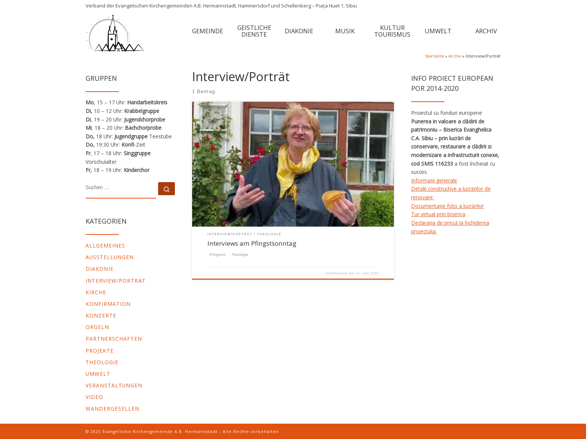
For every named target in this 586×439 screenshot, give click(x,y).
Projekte (100, 350)
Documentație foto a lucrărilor (447, 205)
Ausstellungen (110, 257)
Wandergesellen (112, 408)
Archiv (454, 56)
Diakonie (100, 268)
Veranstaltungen (114, 385)
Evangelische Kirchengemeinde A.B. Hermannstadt (160, 431)
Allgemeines (105, 245)
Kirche (96, 292)
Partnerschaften (114, 338)
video (94, 396)
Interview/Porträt (116, 280)
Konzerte (101, 315)
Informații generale (434, 180)
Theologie (102, 362)
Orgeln (97, 327)
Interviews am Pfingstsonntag (251, 243)
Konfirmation (108, 303)
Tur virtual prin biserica (438, 214)
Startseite (434, 56)
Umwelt (98, 373)
